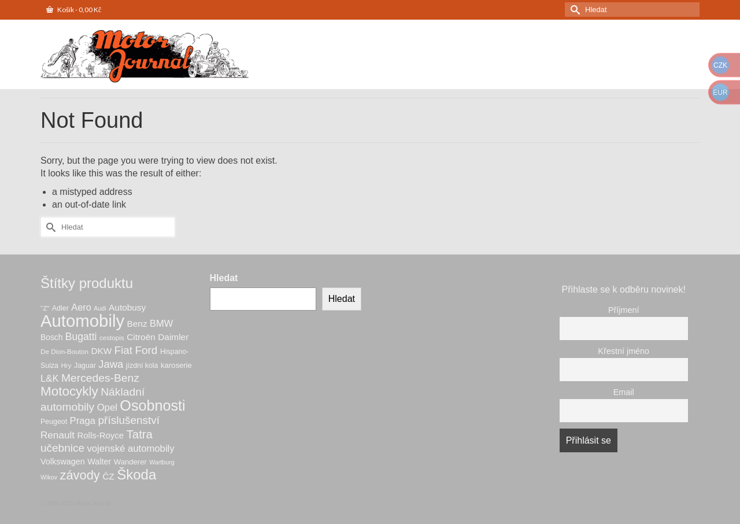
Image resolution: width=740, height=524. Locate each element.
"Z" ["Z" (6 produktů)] (44, 308)
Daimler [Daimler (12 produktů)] (173, 337)
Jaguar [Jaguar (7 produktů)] (85, 365)
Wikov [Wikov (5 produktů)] (48, 477)
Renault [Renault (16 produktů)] (57, 435)
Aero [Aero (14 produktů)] (81, 307)
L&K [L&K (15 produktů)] (49, 378)
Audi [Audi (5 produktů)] (100, 308)
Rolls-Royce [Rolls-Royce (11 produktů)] (100, 435)
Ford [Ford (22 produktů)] (146, 350)
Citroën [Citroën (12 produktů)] (141, 337)
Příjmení (623, 310)
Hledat (224, 278)
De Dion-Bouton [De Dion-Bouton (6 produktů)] (64, 351)
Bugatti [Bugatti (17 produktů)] (81, 336)
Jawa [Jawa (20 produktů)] (110, 364)
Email (623, 392)
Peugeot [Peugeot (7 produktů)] (53, 422)
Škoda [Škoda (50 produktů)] (136, 474)
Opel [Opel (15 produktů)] (107, 407)
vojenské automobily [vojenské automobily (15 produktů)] (130, 448)
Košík (73, 9)
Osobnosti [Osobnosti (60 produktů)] (152, 405)
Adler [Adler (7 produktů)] (60, 308)
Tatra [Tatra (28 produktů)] (140, 434)
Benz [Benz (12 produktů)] (137, 324)
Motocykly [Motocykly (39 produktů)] (69, 391)
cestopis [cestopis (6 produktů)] (111, 337)
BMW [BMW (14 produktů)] (161, 323)
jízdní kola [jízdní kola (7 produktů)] (142, 365)
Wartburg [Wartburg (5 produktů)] (161, 462)
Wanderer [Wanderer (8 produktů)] (130, 461)
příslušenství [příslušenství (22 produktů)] (129, 420)
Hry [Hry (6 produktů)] (66, 365)
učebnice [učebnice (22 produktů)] (62, 448)
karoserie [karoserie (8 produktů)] (176, 365)
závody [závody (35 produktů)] (79, 475)
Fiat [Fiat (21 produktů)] (123, 350)
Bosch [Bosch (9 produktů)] (51, 337)
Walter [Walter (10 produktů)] (99, 461)
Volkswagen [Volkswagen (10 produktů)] (62, 461)
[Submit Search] (573, 9)
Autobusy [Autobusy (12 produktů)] (127, 307)
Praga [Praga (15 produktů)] (83, 420)
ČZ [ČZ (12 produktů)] (108, 476)
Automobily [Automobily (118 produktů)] (82, 320)
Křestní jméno (623, 351)
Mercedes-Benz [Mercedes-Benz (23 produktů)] (100, 378)
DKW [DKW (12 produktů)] (101, 351)
